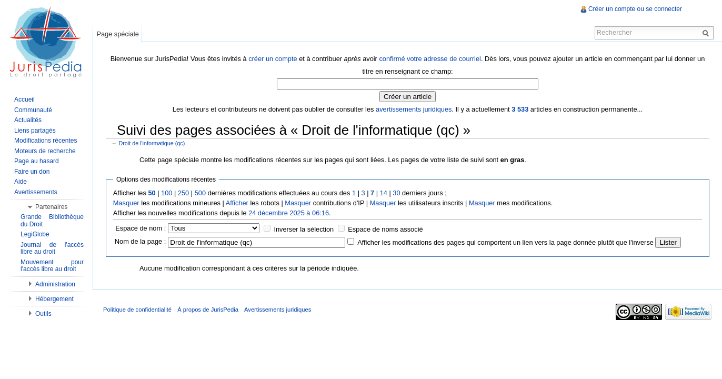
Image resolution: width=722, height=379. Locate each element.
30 (396, 193)
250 (183, 193)
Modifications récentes (45, 140)
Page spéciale (117, 34)
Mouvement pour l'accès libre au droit (52, 265)
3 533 (520, 109)
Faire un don (31, 171)
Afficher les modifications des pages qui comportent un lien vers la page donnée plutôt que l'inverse (505, 242)
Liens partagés (35, 130)
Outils (43, 313)
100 (166, 193)
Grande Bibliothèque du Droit (52, 220)
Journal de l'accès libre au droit (52, 248)
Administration (55, 284)
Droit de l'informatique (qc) (152, 143)
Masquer (126, 203)
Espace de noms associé (385, 229)
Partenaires (51, 207)
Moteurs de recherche (45, 151)
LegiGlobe (35, 234)
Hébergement (54, 299)
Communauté (33, 110)
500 (200, 193)
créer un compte (272, 59)
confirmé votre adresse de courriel (429, 59)
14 (383, 193)
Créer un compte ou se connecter (635, 9)
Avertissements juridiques (277, 309)
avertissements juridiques (414, 109)
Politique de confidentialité (137, 309)
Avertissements (35, 192)
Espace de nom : (140, 228)
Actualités (28, 120)
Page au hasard (36, 161)
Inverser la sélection (304, 229)
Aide (20, 181)
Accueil (24, 99)
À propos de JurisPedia (207, 309)
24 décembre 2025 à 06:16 (288, 213)
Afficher (237, 203)
